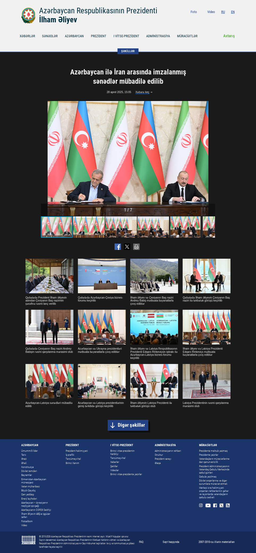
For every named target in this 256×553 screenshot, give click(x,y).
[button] (210, 158)
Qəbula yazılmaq (207, 476)
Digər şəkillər (131, 425)
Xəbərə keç (142, 92)
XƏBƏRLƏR (27, 36)
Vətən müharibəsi (30, 486)
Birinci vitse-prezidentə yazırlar (126, 474)
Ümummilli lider (29, 450)
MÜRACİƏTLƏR (187, 36)
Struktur (159, 454)
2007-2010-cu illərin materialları (217, 542)
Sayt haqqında (171, 542)
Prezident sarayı (163, 458)
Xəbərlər (114, 461)
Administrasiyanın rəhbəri (168, 450)
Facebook (220, 19)
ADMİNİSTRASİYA (158, 36)
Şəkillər (114, 466)
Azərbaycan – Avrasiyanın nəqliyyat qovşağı (34, 504)
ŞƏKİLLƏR (128, 51)
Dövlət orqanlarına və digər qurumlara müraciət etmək (213, 482)
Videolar (114, 470)
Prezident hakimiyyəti (77, 450)
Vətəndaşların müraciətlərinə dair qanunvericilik (214, 460)
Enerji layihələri (29, 498)
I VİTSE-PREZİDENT (126, 36)
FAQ (141, 542)
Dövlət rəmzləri (29, 471)
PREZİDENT (98, 36)
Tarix (23, 454)
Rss (232, 19)
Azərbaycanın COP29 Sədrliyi (36, 509)
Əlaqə (158, 463)
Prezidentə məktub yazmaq (213, 450)
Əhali (24, 463)
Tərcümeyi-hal (73, 458)
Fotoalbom (27, 521)
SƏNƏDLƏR (50, 36)
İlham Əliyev (58, 19)
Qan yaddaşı (27, 494)
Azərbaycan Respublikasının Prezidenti (98, 10)
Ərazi (24, 458)
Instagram (206, 19)
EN (233, 12)
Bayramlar (26, 475)
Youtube (213, 19)
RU (223, 12)
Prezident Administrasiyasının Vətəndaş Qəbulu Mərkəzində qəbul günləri (214, 469)
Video (211, 12)
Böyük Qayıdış (28, 490)
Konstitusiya (27, 467)
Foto (194, 12)
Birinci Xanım (72, 463)
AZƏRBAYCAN (74, 36)
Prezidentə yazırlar (208, 454)
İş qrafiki (70, 454)
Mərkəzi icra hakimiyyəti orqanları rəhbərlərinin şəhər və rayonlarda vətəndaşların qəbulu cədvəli (214, 492)
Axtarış (229, 35)
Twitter (226, 19)
